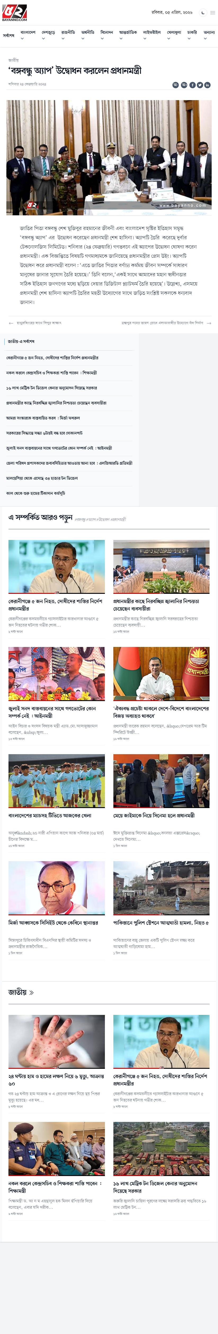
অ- (175, 85)
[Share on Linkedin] (207, 85)
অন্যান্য (211, 36)
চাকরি (194, 36)
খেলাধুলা (175, 36)
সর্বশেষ (8, 36)
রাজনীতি (69, 36)
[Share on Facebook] (192, 85)
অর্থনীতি (89, 36)
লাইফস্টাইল (153, 36)
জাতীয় (13, 61)
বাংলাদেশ (30, 36)
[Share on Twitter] (200, 85)
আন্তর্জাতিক (129, 36)
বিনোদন (108, 36)
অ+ (184, 85)
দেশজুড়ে (50, 36)
